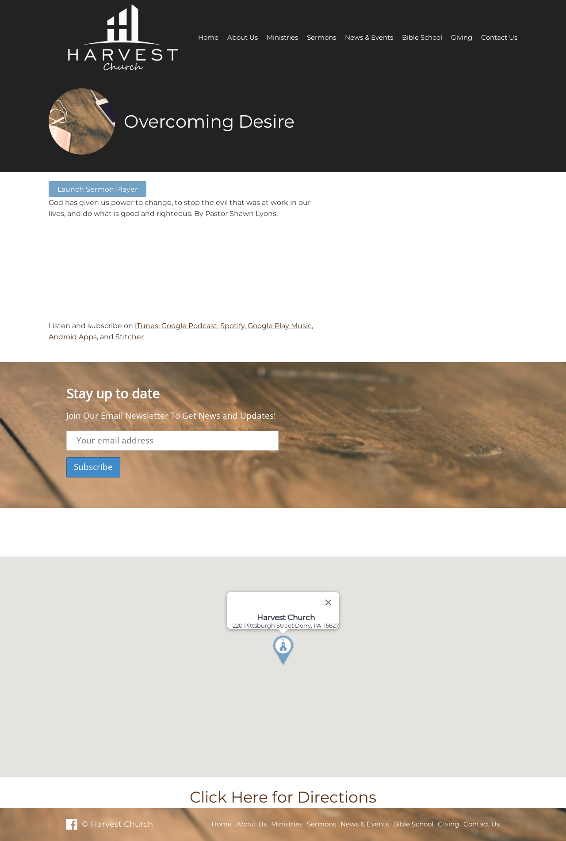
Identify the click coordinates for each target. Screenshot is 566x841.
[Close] (328, 602)
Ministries (282, 37)
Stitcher (129, 336)
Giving (461, 37)
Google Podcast (189, 325)
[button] (299, 667)
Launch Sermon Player (97, 189)
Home (208, 37)
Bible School (422, 37)
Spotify (232, 325)
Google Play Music (280, 325)
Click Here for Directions (283, 797)
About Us (242, 37)
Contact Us (499, 37)
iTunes (146, 325)
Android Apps (73, 336)
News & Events (369, 37)
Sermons (321, 37)
